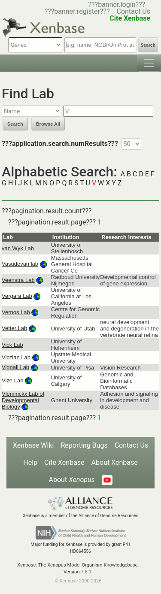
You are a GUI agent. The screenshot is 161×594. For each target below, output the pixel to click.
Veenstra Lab (18, 280)
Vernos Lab (16, 312)
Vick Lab (12, 345)
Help (30, 462)
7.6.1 (86, 572)
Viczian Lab (16, 357)
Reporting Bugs (84, 445)
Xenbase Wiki (33, 445)
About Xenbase (114, 462)
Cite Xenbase (64, 462)
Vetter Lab (14, 328)
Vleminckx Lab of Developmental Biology (23, 400)
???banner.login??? (116, 4)
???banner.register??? (77, 11)
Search (148, 45)
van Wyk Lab (18, 248)
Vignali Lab (15, 367)
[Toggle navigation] (149, 63)
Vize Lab (12, 380)
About (71, 480)
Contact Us (133, 11)
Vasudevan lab (20, 264)
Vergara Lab (17, 296)
